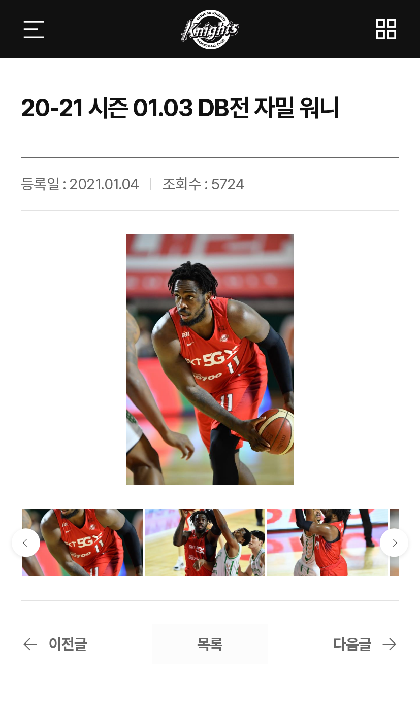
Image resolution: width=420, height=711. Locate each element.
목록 (209, 644)
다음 (394, 543)
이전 (26, 543)
